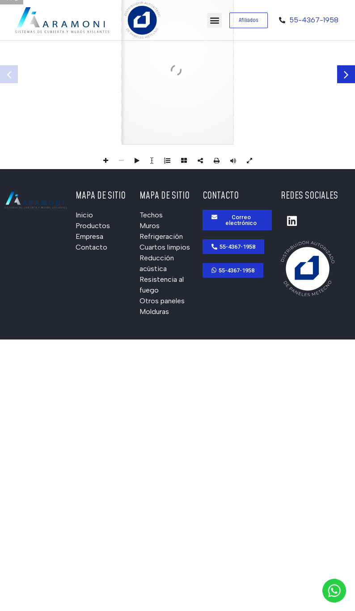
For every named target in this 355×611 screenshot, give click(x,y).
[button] (214, 20)
